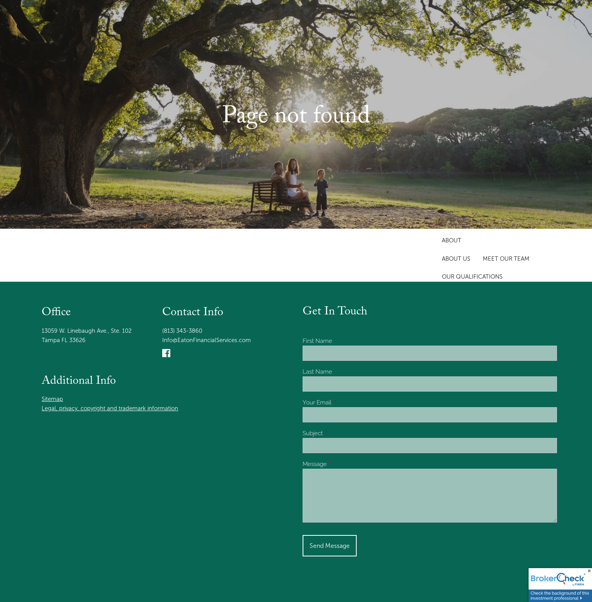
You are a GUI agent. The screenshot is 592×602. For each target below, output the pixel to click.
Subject (341, 433)
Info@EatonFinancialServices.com (206, 340)
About (451, 240)
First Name (317, 340)
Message (343, 464)
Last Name (317, 371)
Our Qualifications (472, 277)
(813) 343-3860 (182, 331)
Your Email (345, 402)
